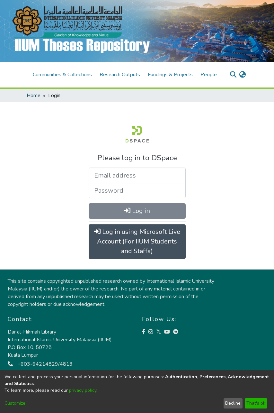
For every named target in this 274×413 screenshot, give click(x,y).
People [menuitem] (208, 74)
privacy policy (82, 390)
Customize (14, 403)
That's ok (255, 403)
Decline (233, 403)
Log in (137, 210)
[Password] (137, 190)
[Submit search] (233, 74)
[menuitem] (243, 74)
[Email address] (137, 175)
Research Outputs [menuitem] (120, 74)
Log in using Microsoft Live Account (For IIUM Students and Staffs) (137, 241)
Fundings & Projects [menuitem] (170, 74)
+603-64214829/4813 (40, 364)
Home (33, 95)
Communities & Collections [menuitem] (62, 74)
